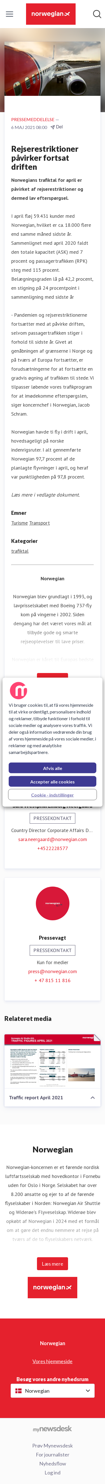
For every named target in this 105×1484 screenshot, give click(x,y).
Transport (39, 523)
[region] (52, 742)
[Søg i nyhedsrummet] (97, 14)
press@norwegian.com (52, 971)
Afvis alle (52, 768)
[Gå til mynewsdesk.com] (52, 1428)
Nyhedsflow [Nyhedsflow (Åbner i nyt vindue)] (52, 1463)
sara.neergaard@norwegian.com (52, 839)
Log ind (52, 1472)
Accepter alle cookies (52, 781)
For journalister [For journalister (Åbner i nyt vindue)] (52, 1454)
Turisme (19, 523)
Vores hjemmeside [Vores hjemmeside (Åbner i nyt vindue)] (52, 1361)
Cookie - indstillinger (52, 794)
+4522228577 (52, 848)
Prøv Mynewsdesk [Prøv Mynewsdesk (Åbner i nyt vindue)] (52, 1445)
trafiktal (20, 551)
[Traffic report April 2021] (52, 1061)
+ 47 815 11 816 (52, 980)
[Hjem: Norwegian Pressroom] (50, 14)
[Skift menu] (9, 14)
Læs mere (52, 1264)
